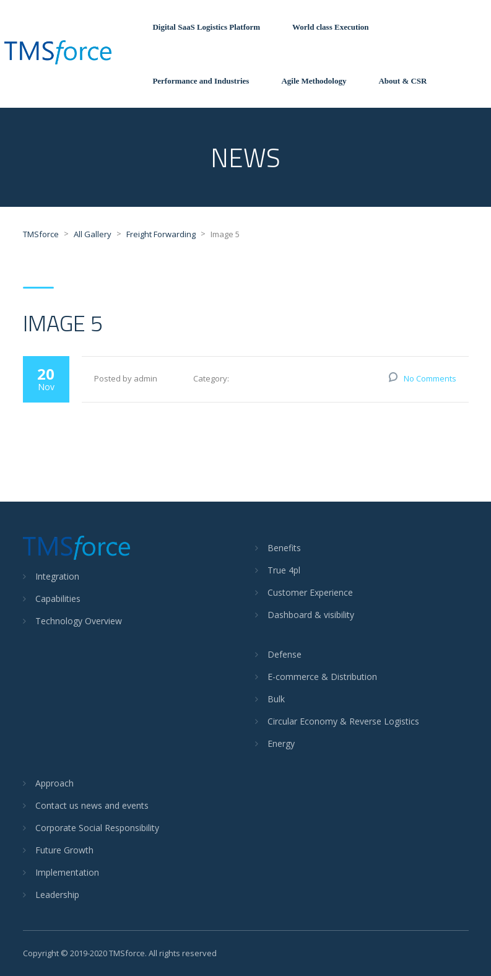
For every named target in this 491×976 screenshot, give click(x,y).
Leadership (57, 894)
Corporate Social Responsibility (97, 828)
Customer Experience (310, 592)
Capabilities (57, 598)
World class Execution (330, 27)
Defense (284, 654)
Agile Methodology (313, 80)
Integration (57, 576)
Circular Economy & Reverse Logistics (343, 721)
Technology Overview (78, 621)
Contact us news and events (92, 805)
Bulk (276, 699)
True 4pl (283, 570)
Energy (281, 743)
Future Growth (64, 850)
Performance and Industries (200, 80)
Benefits (284, 548)
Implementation (67, 872)
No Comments (430, 378)
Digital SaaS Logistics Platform (206, 27)
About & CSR (402, 80)
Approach (54, 783)
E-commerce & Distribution (322, 676)
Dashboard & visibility (310, 615)
